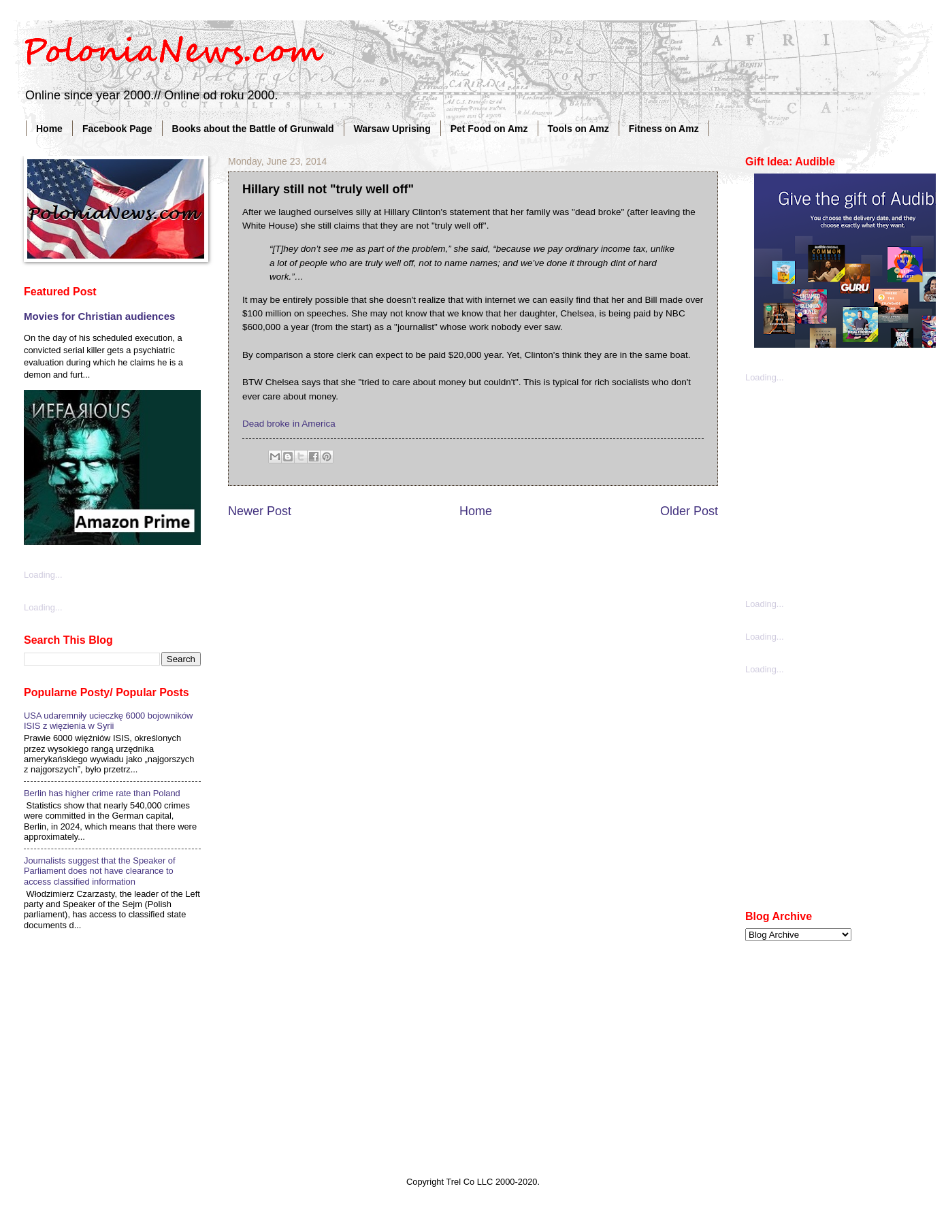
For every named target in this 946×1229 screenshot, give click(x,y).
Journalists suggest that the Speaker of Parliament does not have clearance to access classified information (100, 871)
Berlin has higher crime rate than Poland (102, 793)
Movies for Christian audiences (99, 316)
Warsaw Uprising (392, 128)
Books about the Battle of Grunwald (253, 128)
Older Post (689, 511)
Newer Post (259, 511)
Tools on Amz (578, 128)
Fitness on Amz (664, 128)
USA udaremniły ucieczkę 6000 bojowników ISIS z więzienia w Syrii (108, 720)
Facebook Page (117, 128)
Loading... (43, 575)
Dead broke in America (289, 424)
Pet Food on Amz (489, 128)
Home (49, 128)
